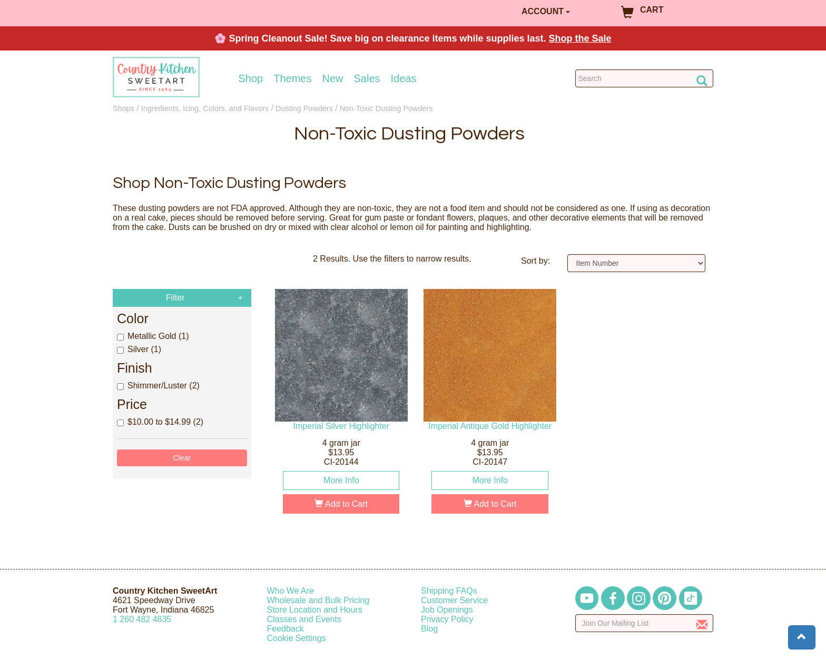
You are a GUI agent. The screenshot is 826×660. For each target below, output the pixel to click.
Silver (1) (139, 349)
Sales (367, 78)
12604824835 (142, 619)
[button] (801, 637)
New (332, 78)
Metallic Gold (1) (153, 336)
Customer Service (454, 600)
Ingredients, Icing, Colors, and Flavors (205, 108)
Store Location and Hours (314, 609)
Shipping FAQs (449, 590)
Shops (123, 108)
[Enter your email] (644, 623)
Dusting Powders (304, 108)
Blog (429, 628)
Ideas (404, 78)
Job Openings (447, 609)
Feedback (285, 628)
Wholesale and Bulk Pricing (318, 600)
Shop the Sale (580, 38)
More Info (341, 480)
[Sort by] (636, 263)
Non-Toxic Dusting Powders (386, 108)
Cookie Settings (296, 638)
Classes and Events (304, 619)
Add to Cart (341, 503)
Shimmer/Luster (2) (158, 385)
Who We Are (290, 590)
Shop (251, 78)
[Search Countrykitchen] (644, 78)
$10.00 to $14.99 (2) (160, 421)
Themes (292, 78)
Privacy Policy (447, 619)
